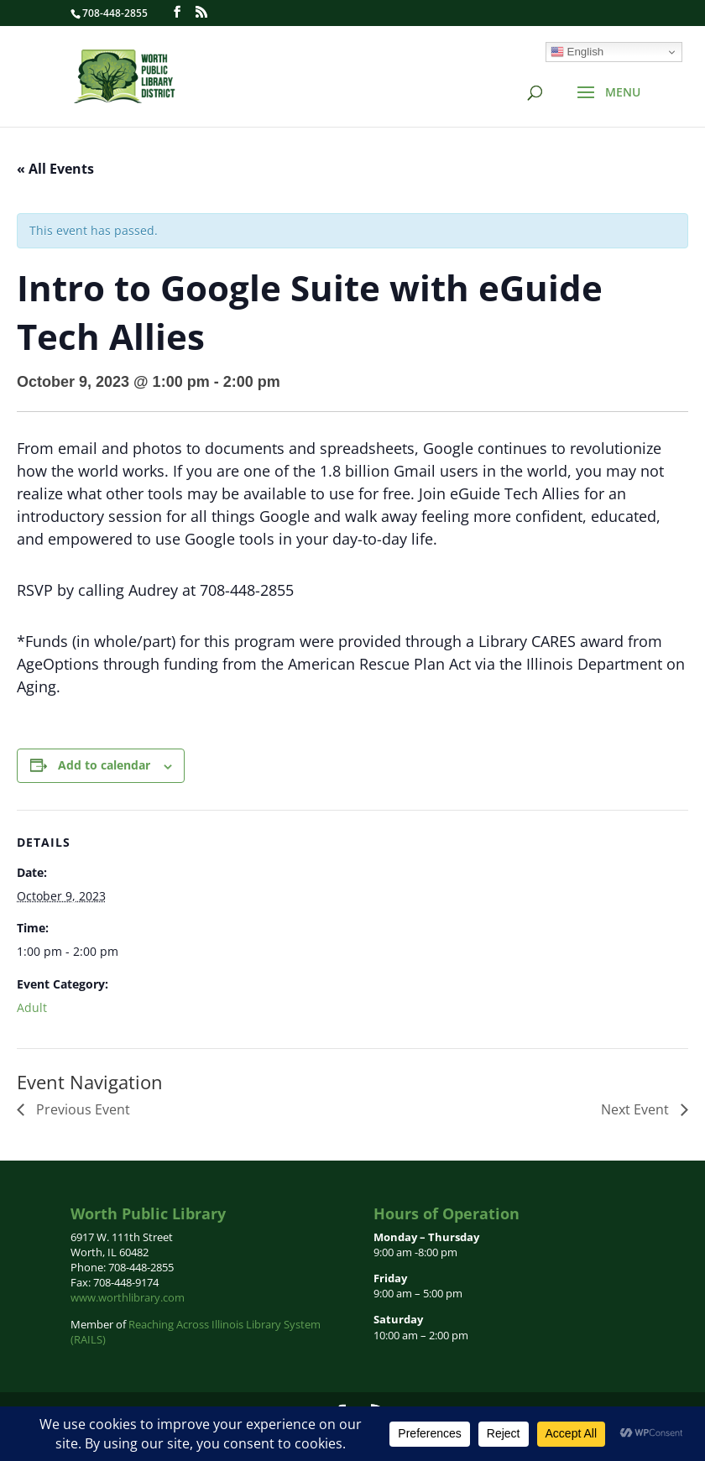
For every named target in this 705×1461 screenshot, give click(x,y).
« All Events (55, 168)
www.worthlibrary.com (127, 1297)
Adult (32, 1007)
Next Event (636, 1109)
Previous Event (81, 1109)
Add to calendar (104, 765)
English (577, 52)
